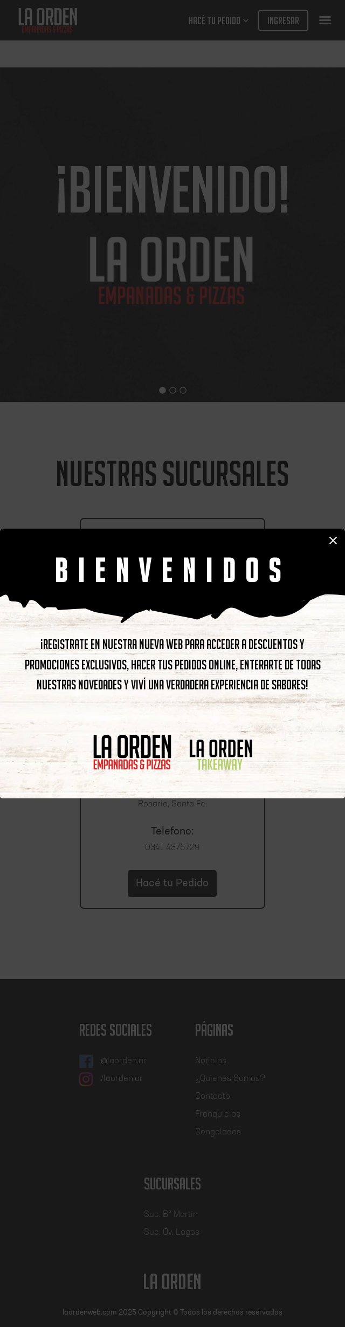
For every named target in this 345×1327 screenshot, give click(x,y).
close (333, 540)
